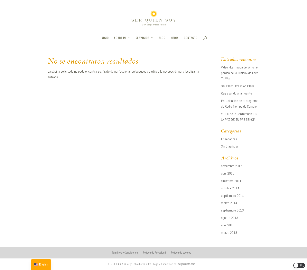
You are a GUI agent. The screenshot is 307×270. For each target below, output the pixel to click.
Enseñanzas (229, 139)
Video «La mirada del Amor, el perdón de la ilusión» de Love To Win (239, 73)
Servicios (142, 38)
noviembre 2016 (231, 166)
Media (175, 38)
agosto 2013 (229, 217)
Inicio (104, 38)
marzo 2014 (229, 203)
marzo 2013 (229, 232)
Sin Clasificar (229, 146)
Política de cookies (181, 252)
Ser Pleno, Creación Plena (238, 86)
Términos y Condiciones (125, 252)
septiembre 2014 (232, 195)
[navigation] (41, 264)
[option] (41, 264)
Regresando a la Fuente (236, 93)
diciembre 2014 (231, 180)
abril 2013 (227, 225)
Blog (162, 38)
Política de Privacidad (154, 252)
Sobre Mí (120, 38)
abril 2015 (227, 173)
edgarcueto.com (186, 264)
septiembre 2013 (232, 210)
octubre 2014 (230, 188)
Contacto (191, 38)
